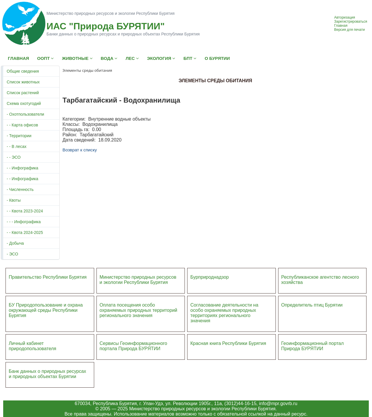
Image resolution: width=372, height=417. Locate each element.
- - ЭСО (14, 157)
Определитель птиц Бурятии (312, 305)
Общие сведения (23, 71)
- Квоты (14, 200)
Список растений (23, 92)
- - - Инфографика (24, 221)
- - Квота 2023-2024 (25, 211)
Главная (341, 26)
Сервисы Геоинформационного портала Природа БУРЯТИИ (133, 346)
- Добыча (15, 243)
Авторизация (344, 17)
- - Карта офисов (22, 125)
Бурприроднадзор (209, 277)
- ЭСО (12, 254)
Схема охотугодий (24, 103)
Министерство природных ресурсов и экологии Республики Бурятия (138, 280)
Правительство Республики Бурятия (48, 277)
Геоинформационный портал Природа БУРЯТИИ (312, 346)
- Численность (20, 189)
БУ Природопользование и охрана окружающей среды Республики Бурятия (46, 310)
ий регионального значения (139, 313)
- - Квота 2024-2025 (25, 232)
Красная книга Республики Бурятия (228, 343)
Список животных (23, 82)
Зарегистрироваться (350, 21)
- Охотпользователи (25, 114)
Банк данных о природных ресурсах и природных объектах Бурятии (47, 374)
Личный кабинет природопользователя (32, 346)
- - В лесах (16, 146)
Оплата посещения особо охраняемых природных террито (135, 308)
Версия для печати (349, 30)
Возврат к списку (79, 149)
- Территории (19, 135)
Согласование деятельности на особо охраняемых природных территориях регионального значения (224, 313)
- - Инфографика (22, 168)
